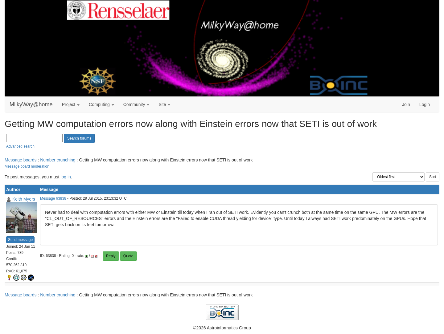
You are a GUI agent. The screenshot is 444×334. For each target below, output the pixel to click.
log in (65, 176)
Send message (20, 240)
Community (136, 104)
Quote (128, 256)
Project (71, 104)
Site (164, 104)
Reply (111, 256)
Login (424, 104)
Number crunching (57, 159)
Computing (101, 104)
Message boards (21, 159)
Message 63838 (53, 198)
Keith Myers (23, 199)
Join (406, 104)
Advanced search (20, 146)
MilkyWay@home (31, 104)
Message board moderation (27, 166)
